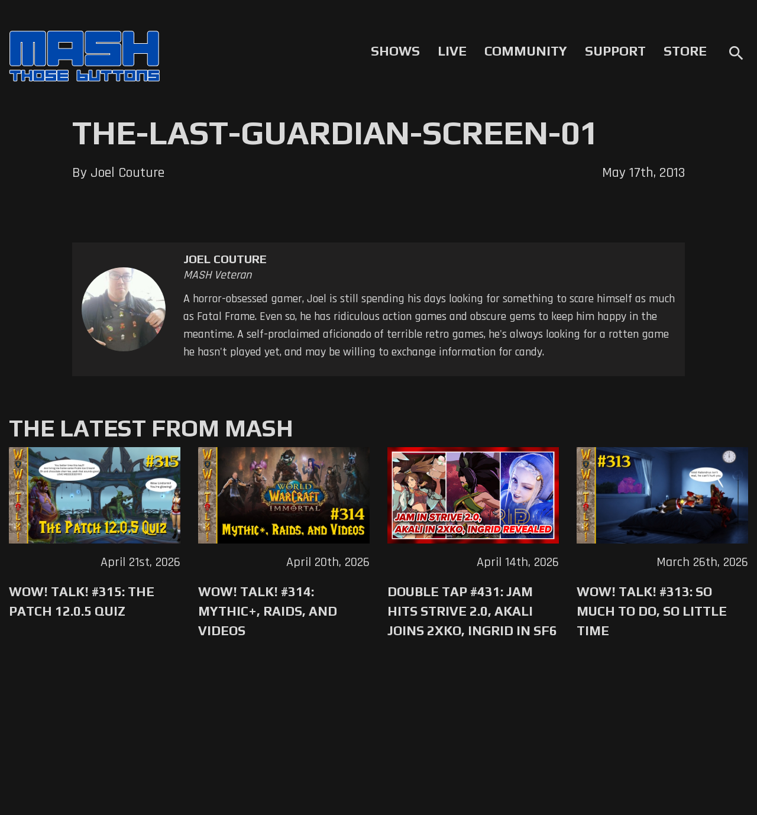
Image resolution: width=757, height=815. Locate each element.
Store (685, 51)
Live (452, 51)
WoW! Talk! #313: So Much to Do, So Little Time (652, 611)
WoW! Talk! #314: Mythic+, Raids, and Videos (267, 611)
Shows (395, 51)
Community (525, 51)
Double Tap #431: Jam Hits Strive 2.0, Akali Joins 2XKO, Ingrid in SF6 (472, 611)
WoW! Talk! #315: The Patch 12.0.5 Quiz (81, 601)
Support (615, 51)
